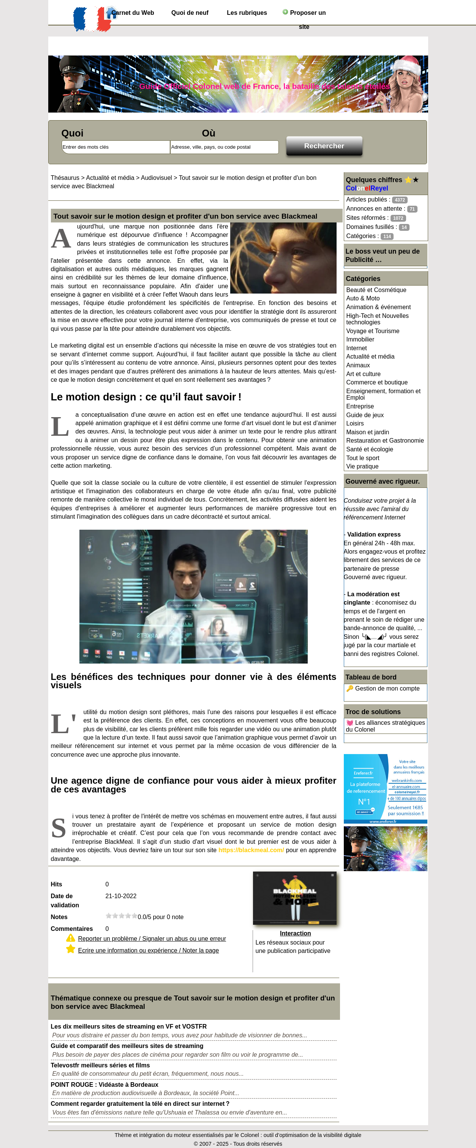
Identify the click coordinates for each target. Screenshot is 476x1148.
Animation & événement (378, 307)
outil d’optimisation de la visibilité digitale (313, 1135)
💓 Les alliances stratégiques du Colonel (385, 726)
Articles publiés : (377, 199)
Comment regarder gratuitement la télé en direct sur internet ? (140, 1103)
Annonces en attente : (381, 209)
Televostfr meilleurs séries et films (100, 1065)
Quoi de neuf (190, 13)
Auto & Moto (363, 298)
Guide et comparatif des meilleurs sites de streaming (127, 1046)
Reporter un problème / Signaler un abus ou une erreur (152, 938)
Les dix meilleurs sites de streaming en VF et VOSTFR (129, 1026)
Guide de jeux (365, 415)
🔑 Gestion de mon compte (383, 688)
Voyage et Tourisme (373, 331)
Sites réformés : (376, 218)
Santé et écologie (370, 449)
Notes (59, 917)
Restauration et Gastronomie (385, 440)
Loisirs (355, 423)
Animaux (358, 365)
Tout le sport (363, 458)
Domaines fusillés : (378, 227)
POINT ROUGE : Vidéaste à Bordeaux (104, 1084)
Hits (56, 884)
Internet (356, 348)
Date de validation (65, 900)
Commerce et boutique (377, 382)
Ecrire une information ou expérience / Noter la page (148, 950)
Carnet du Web (132, 13)
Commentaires (72, 929)
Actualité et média (370, 356)
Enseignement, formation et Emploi (383, 394)
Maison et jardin (367, 432)
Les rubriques (247, 13)
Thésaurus (65, 178)
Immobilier (360, 339)
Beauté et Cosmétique (376, 290)
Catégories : (370, 236)
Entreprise (360, 406)
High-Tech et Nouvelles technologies (377, 319)
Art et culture (363, 374)
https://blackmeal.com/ (251, 850)
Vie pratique (362, 466)
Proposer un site (304, 14)
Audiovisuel (156, 178)
